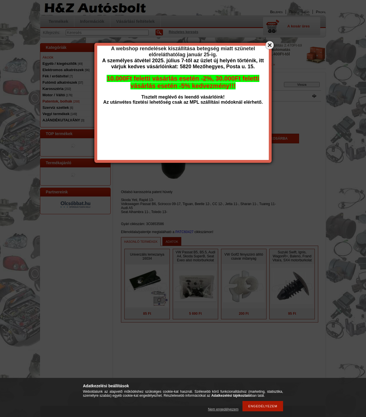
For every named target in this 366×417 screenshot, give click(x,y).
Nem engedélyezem (223, 409)
